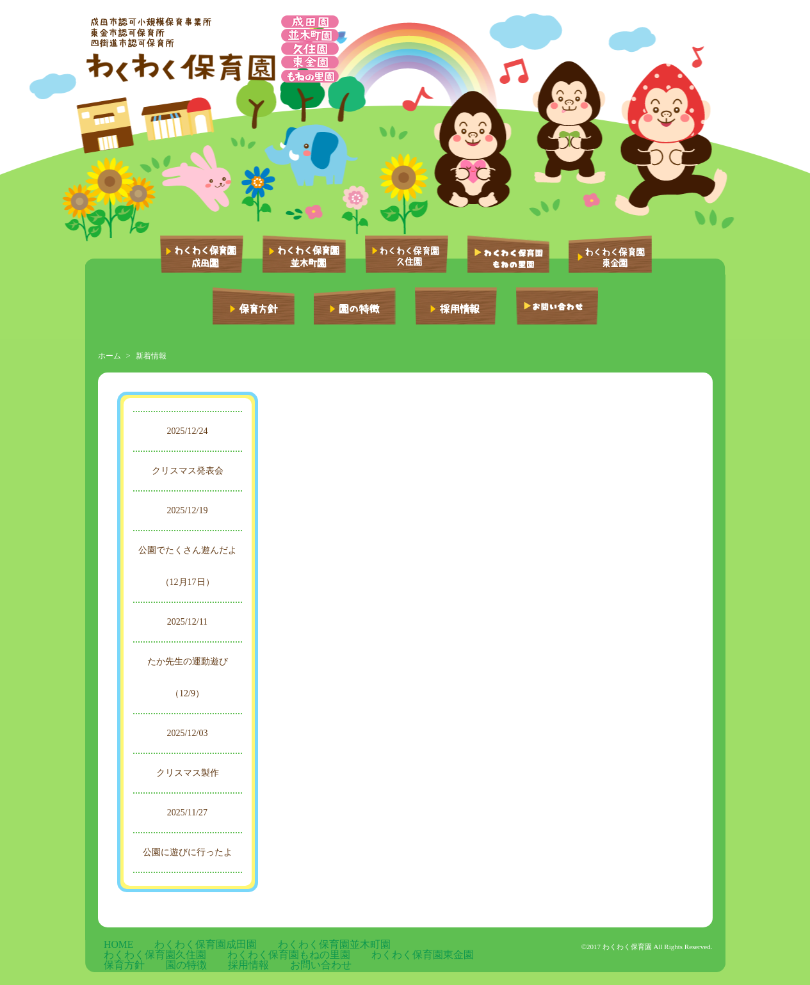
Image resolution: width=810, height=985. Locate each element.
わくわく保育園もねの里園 (440, 945)
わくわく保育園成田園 (167, 945)
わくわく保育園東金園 (136, 956)
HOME (109, 945)
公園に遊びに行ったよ (187, 852)
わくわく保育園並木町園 (257, 945)
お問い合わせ (326, 956)
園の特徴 (238, 956)
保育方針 (199, 956)
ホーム (109, 355)
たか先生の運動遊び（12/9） (187, 677)
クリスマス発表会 (187, 471)
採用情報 (278, 956)
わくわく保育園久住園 (347, 945)
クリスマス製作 (187, 773)
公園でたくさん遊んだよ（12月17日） (187, 566)
